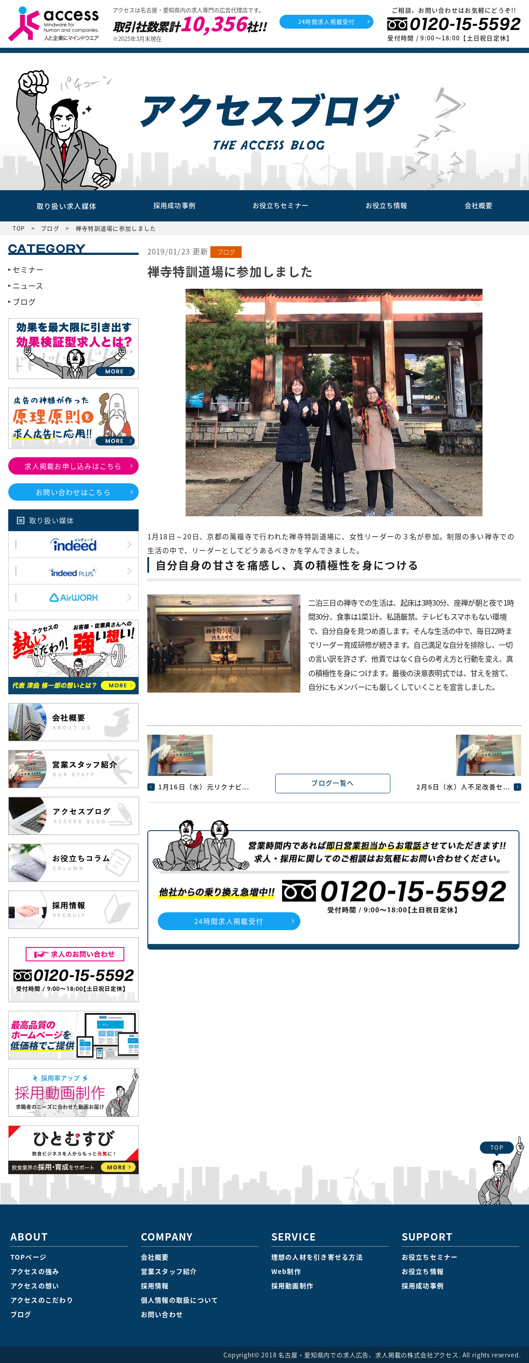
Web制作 (286, 1271)
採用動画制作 (292, 1285)
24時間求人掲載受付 (326, 21)
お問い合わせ (162, 1314)
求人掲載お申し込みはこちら (73, 466)
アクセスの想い (35, 1285)
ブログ (226, 252)
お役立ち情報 (386, 206)
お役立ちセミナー (279, 206)
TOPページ (28, 1257)
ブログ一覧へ (332, 783)
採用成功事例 (172, 206)
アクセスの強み (35, 1271)
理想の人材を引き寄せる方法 (317, 1257)
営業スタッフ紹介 (169, 1271)
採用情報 (155, 1285)
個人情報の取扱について (180, 1300)
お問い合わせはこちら (73, 492)
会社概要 (479, 206)
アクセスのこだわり (42, 1300)
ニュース (28, 285)
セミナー (28, 269)
